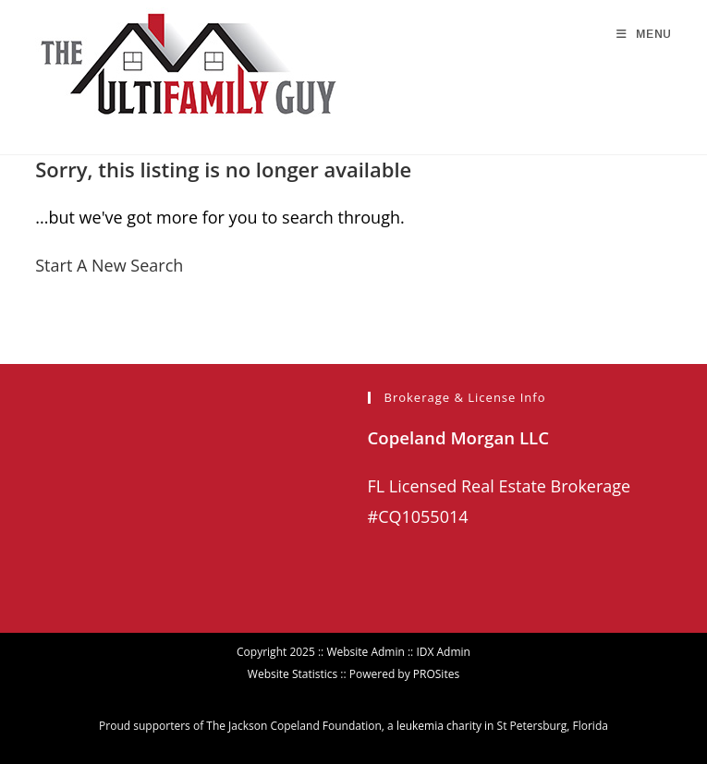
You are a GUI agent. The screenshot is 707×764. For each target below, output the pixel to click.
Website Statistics (292, 674)
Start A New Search (109, 265)
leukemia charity (438, 726)
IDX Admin (443, 652)
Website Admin (365, 652)
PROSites (436, 674)
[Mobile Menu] (644, 34)
